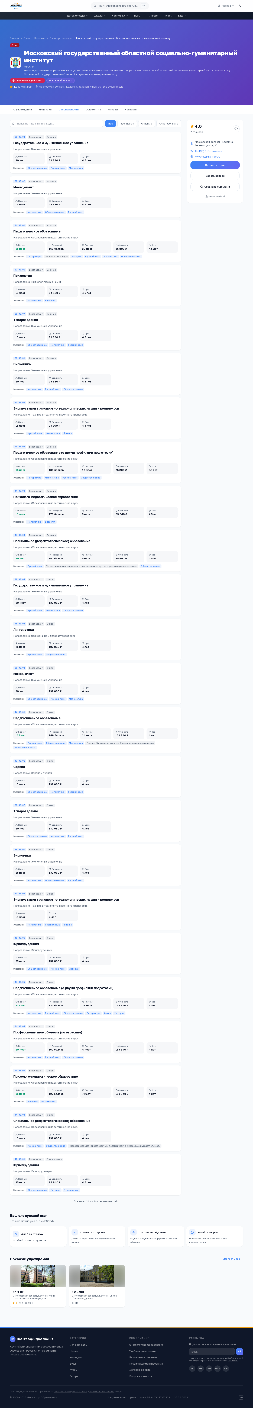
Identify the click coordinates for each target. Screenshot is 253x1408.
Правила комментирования (146, 1363)
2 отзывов (196, 131)
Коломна (39, 38)
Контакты (131, 109)
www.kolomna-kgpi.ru (207, 156)
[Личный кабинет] (239, 5)
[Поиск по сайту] (120, 5)
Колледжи (120, 15)
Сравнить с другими (215, 186)
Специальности (69, 109)
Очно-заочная (168, 123)
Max (217, 1368)
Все (110, 123)
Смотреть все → (232, 1258)
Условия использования (101, 1391)
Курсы (168, 15)
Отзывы (113, 109)
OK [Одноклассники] (200, 1368)
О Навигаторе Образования (146, 1344)
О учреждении (22, 109)
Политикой (233, 1360)
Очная (146, 123)
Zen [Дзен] (226, 1368)
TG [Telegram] (209, 1368)
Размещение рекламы (143, 1357)
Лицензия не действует (27, 80)
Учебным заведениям (142, 1351)
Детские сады (77, 15)
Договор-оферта (140, 1369)
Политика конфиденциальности (70, 1391)
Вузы (139, 15)
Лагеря (154, 15)
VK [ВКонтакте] (192, 1368)
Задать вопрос (215, 175)
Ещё (182, 15)
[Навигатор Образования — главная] (16, 6)
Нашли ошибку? (215, 196)
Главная (14, 38)
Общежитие (93, 109)
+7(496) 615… (208, 150)
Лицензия (45, 109)
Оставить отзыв (215, 165)
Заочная (127, 123)
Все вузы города (112, 86)
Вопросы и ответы (140, 1376)
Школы (100, 15)
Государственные (61, 38)
